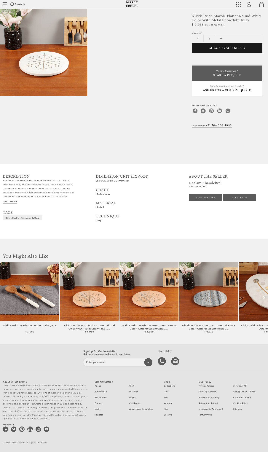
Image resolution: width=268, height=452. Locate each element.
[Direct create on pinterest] (22, 429)
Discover (133, 392)
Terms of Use (205, 415)
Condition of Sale (242, 397)
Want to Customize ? (227, 73)
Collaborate (135, 403)
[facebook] (195, 110)
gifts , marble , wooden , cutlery (22, 218)
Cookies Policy (240, 403)
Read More (10, 201)
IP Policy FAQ (240, 386)
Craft (131, 386)
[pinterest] (211, 110)
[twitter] (203, 110)
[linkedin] (219, 110)
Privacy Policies (206, 386)
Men (166, 397)
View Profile (205, 197)
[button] (263, 298)
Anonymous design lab (141, 409)
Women (168, 403)
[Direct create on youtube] (47, 429)
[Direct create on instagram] (39, 429)
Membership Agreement (211, 409)
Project (132, 397)
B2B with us (101, 392)
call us (162, 360)
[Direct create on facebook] (6, 429)
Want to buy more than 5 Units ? (227, 88)
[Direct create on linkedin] (30, 429)
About (98, 386)
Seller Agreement (207, 392)
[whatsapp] (227, 110)
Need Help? (212, 125)
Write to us (175, 360)
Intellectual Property (209, 397)
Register (99, 415)
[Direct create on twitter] (14, 429)
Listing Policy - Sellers (244, 392)
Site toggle (5, 4)
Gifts (166, 392)
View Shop (239, 197)
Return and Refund (208, 403)
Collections (169, 386)
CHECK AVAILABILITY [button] (227, 48)
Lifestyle (168, 415)
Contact (99, 403)
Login (97, 409)
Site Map (237, 409)
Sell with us (101, 397)
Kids (166, 409)
